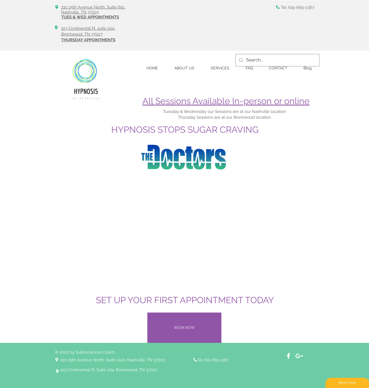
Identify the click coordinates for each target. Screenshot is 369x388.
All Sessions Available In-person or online (226, 101)
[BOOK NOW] (184, 328)
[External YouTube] (184, 234)
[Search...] (277, 60)
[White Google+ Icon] (299, 356)
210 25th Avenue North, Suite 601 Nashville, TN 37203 (93, 10)
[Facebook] (288, 356)
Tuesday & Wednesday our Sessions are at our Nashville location (225, 111)
